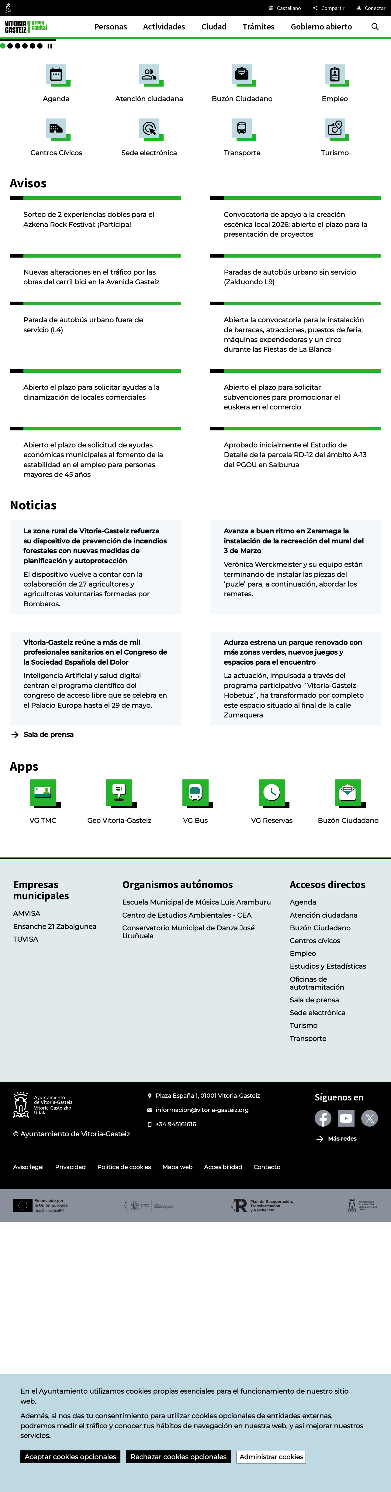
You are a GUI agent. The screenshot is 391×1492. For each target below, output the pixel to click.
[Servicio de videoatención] (360, 147)
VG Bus (195, 1072)
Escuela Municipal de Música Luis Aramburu (196, 1172)
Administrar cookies (273, 1457)
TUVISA (25, 1209)
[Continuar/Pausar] (385, 148)
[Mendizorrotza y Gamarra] (338, 147)
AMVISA (26, 1184)
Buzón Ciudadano (242, 185)
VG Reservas (271, 1072)
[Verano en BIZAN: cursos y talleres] (375, 147)
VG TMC (42, 1072)
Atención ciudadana (149, 185)
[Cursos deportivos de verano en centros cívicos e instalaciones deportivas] (345, 147)
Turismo (335, 239)
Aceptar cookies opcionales (70, 1457)
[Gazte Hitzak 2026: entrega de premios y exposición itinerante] (368, 147)
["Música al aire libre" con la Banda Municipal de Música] (353, 147)
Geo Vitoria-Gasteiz (119, 1072)
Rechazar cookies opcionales (178, 1457)
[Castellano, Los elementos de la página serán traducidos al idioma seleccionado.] (284, 8)
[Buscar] (375, 26)
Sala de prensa (49, 1005)
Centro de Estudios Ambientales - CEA (186, 1185)
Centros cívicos (315, 1211)
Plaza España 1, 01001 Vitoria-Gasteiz (208, 1365)
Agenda (56, 185)
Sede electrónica (149, 239)
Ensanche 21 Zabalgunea (54, 1196)
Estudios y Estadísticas (328, 1236)
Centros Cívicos (56, 239)
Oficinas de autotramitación (317, 1253)
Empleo (335, 185)
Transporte (242, 239)
